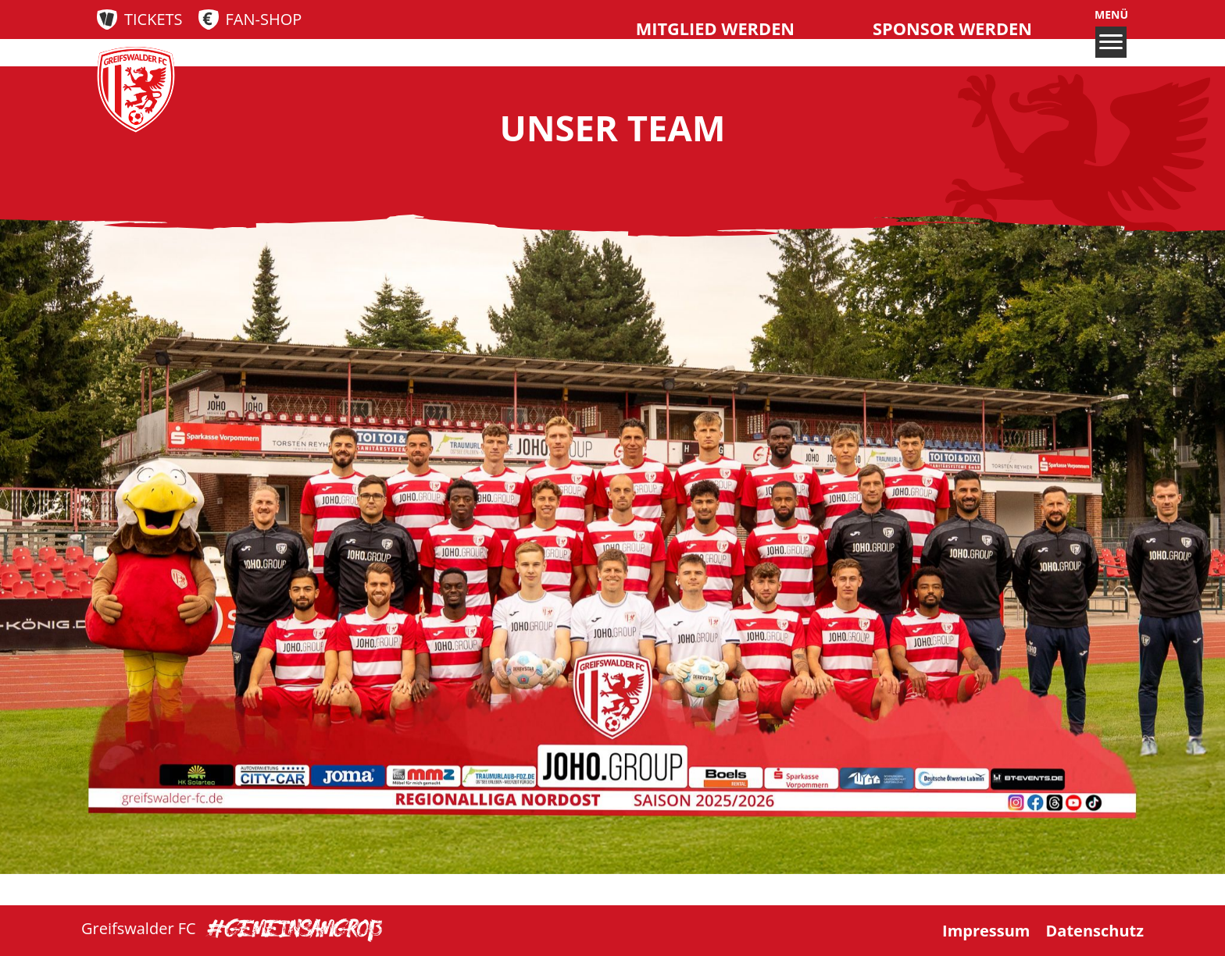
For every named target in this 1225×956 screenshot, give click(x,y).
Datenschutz (1095, 930)
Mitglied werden (715, 28)
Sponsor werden (952, 28)
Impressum (986, 930)
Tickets (153, 19)
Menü (1111, 33)
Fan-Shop (264, 19)
